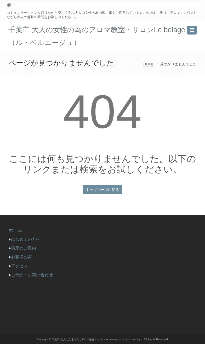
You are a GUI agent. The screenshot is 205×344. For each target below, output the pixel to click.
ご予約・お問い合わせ (32, 275)
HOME (148, 64)
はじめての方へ (27, 239)
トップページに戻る (102, 190)
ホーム (15, 230)
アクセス (19, 266)
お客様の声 (21, 257)
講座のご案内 (23, 248)
